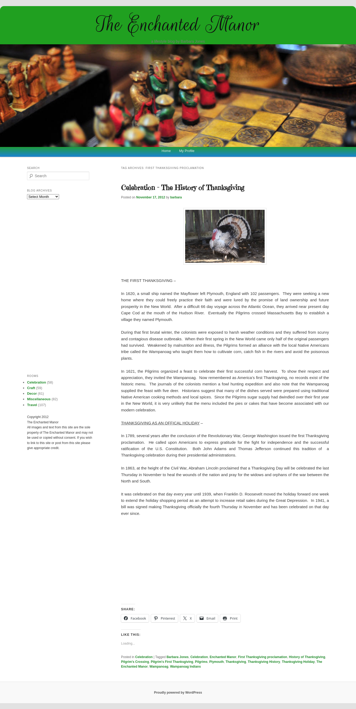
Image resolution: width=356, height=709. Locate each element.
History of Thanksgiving (307, 657)
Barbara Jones (178, 657)
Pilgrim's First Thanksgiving (172, 662)
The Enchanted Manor (178, 24)
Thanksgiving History (264, 662)
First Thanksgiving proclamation (262, 657)
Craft (31, 388)
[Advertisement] (225, 560)
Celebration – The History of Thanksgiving (182, 187)
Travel (32, 405)
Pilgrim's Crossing (135, 662)
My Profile (186, 151)
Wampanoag (158, 666)
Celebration (144, 657)
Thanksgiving (235, 662)
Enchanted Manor (223, 657)
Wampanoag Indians (185, 666)
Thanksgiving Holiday (298, 662)
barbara (176, 197)
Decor (32, 393)
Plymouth (216, 662)
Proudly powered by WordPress (178, 692)
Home (166, 151)
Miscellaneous (39, 399)
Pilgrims (201, 662)
